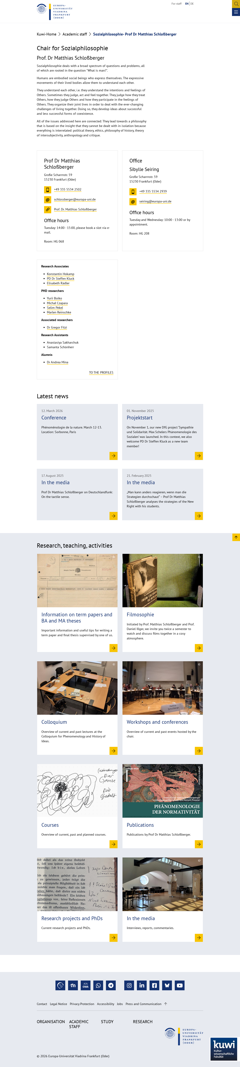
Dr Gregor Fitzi (57, 327)
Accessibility (105, 1004)
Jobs (120, 1004)
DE (192, 3)
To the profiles (101, 372)
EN (187, 3)
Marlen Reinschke (59, 312)
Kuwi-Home (46, 34)
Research (143, 1021)
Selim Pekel (55, 308)
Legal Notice (58, 1004)
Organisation (51, 1021)
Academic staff (75, 34)
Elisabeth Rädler (58, 283)
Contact (42, 1004)
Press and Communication (143, 1004)
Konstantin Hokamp (60, 274)
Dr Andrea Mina (57, 362)
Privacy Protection (82, 1004)
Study (107, 1021)
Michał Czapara (57, 303)
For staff (177, 3)
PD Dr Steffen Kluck (60, 278)
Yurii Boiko (54, 298)
